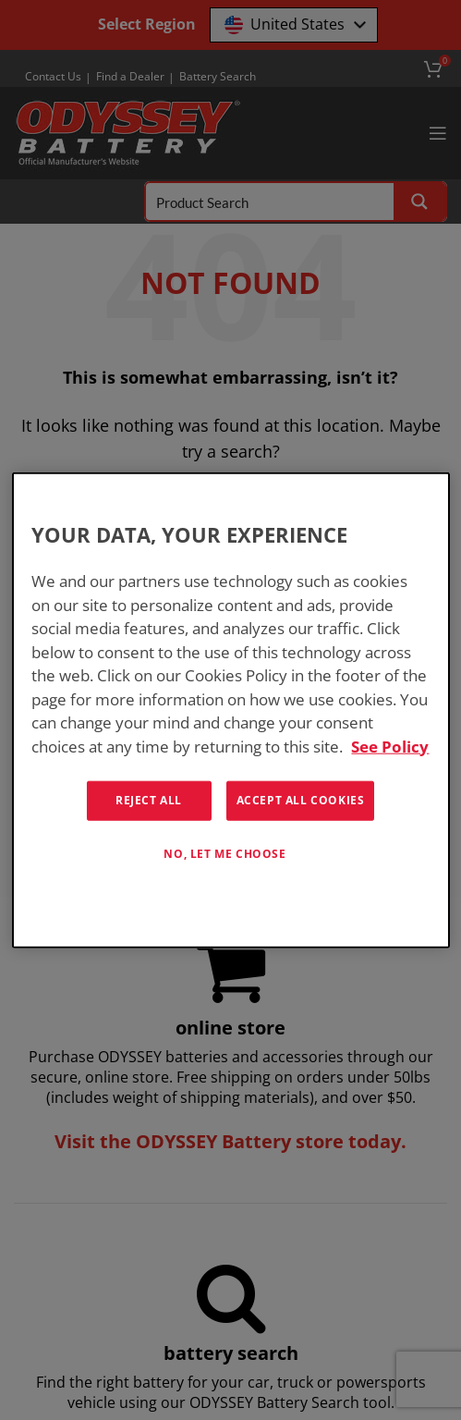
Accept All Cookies (301, 800)
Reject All (148, 800)
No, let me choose (224, 854)
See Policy (390, 745)
